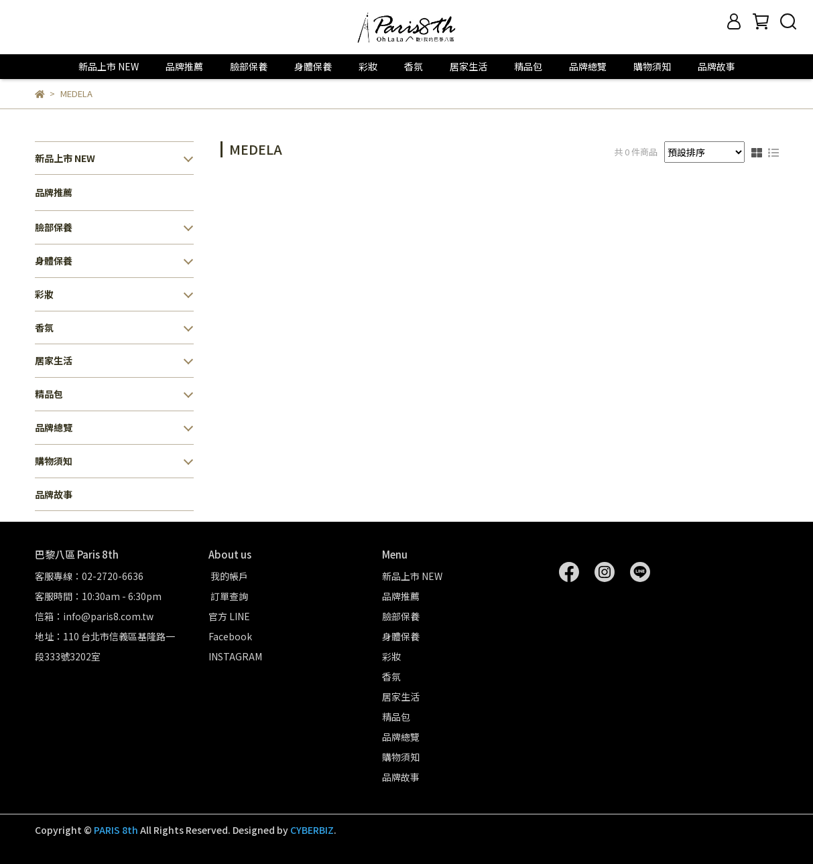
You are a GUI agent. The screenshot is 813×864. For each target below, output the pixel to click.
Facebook (230, 636)
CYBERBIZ (312, 830)
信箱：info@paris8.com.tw (94, 616)
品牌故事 (716, 66)
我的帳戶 (228, 576)
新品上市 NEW (108, 66)
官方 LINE (229, 616)
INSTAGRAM (235, 656)
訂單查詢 (228, 596)
